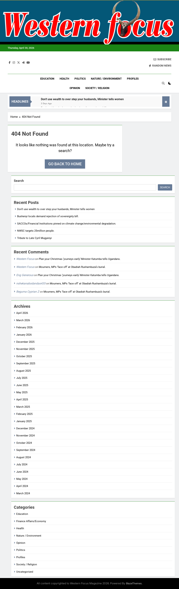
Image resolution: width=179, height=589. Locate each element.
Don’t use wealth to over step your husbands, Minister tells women (82, 99)
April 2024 (22, 486)
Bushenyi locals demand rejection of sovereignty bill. (48, 216)
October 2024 (24, 442)
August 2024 (23, 457)
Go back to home (65, 164)
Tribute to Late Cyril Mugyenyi (34, 238)
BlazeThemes (134, 583)
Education (47, 78)
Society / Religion (97, 88)
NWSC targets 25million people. (35, 230)
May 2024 (21, 478)
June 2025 (22, 385)
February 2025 (24, 414)
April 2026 (22, 313)
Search (19, 181)
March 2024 (23, 493)
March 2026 (23, 320)
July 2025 (21, 377)
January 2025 (24, 421)
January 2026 (24, 334)
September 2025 (25, 363)
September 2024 (25, 450)
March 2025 (23, 406)
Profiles (133, 78)
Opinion (75, 88)
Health (64, 78)
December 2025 (25, 341)
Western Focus (25, 259)
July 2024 (21, 464)
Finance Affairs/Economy (31, 521)
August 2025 (23, 370)
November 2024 (25, 435)
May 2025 (21, 392)
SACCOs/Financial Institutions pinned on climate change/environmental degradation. (66, 223)
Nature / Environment (106, 78)
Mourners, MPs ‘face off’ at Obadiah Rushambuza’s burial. (73, 267)
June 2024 (22, 471)
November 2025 (25, 349)
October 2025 (24, 356)
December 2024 (25, 428)
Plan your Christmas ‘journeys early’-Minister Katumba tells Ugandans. (79, 259)
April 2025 (22, 399)
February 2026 (24, 327)
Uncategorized (24, 571)
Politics (80, 78)
